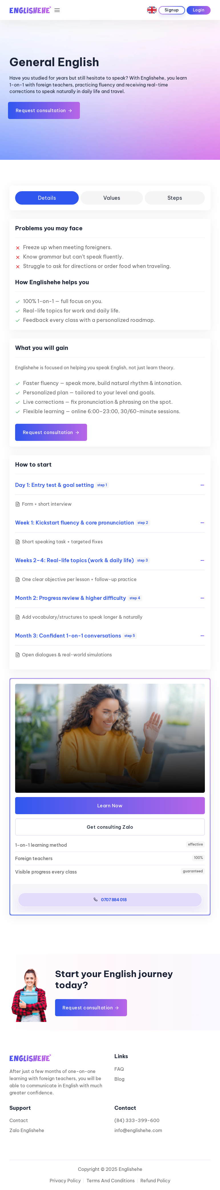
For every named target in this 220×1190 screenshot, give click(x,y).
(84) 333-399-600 (137, 1120)
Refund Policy (155, 1180)
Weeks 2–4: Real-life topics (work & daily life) (82, 560)
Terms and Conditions (110, 1180)
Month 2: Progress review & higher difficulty (78, 598)
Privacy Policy (65, 1180)
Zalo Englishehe (26, 1130)
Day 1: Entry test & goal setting (62, 485)
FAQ (119, 1069)
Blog (119, 1079)
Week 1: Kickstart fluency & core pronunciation (82, 522)
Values (111, 198)
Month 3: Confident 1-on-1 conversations (76, 635)
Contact (18, 1120)
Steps (174, 198)
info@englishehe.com (138, 1130)
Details (47, 198)
